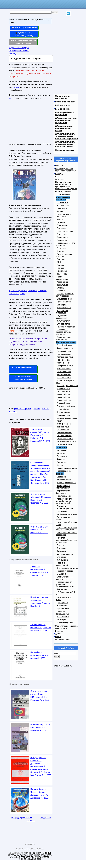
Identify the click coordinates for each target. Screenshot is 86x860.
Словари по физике (64, 150)
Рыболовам (62, 605)
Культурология (63, 321)
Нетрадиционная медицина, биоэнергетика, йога (65, 584)
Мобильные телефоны (67, 514)
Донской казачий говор (67, 418)
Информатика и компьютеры (63, 215)
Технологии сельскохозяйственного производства (66, 540)
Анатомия (61, 248)
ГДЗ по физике (62, 105)
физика (37, 409)
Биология (61, 222)
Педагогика (62, 240)
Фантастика (62, 589)
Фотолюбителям (64, 480)
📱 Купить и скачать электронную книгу (24, 34)
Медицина (61, 574)
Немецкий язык (64, 354)
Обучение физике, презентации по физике (64, 128)
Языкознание (63, 430)
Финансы (61, 459)
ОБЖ (59, 262)
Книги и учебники (63, 191)
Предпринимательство (67, 468)
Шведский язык (64, 412)
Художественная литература (64, 255)
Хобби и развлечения (66, 483)
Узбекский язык (64, 375)
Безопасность (63, 616)
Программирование (66, 571)
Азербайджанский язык (67, 386)
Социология (62, 237)
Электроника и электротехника (63, 487)
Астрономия (62, 282)
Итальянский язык (65, 357)
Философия (62, 274)
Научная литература (66, 327)
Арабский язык (63, 389)
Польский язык (63, 403)
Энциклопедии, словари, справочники (66, 627)
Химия (60, 219)
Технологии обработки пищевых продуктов (66, 529)
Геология (61, 545)
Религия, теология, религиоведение (65, 295)
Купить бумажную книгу (23, 367)
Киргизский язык (64, 436)
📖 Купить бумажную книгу (24, 28)
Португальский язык (66, 406)
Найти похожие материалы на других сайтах (23, 41)
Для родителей (63, 324)
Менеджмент (63, 450)
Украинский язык (64, 363)
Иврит (59, 421)
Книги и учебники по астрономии (65, 113)
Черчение (61, 268)
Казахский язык (64, 394)
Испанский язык (64, 351)
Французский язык (65, 348)
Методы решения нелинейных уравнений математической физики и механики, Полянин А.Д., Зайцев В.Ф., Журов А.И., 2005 (40, 766)
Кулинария (61, 619)
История (60, 265)
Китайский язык (64, 424)
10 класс (13, 411)
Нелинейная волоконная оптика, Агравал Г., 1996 (39, 655)
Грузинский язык (64, 433)
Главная (59, 166)
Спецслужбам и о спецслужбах (64, 578)
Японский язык (63, 415)
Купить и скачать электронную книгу (23, 377)
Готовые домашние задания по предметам (65, 170)
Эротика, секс (63, 608)
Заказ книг (61, 548)
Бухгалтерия (62, 462)
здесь (16, 87)
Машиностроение (65, 554)
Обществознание (64, 299)
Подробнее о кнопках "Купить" (28, 59)
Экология (61, 291)
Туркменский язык (65, 439)
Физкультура (62, 285)
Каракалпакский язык (66, 441)
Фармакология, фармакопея (63, 492)
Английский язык (64, 345)
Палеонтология (64, 302)
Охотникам (62, 511)
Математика (62, 202)
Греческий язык (64, 397)
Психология (62, 271)
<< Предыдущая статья (21, 817)
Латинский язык (64, 360)
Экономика (62, 456)
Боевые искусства (65, 622)
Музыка (60, 288)
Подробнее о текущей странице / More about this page (19, 51)
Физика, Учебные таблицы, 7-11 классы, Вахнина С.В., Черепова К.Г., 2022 (40, 498)
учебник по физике (22, 409)
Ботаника (61, 251)
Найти (58, 637)
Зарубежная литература (62, 312)
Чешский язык (63, 409)
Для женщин (62, 557)
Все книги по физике (65, 102)
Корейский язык (64, 378)
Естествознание (64, 308)
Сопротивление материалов (63, 97)
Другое (58, 634)
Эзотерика (61, 477)
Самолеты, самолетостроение (64, 507)
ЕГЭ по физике (62, 109)
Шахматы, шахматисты (67, 568)
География (62, 305)
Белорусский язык (65, 366)
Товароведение (64, 471)
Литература (62, 208)
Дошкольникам (63, 194)
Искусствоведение (65, 231)
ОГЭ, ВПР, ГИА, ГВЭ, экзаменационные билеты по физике (65, 144)
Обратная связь (62, 639)
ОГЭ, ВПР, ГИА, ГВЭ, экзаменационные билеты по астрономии (66, 136)
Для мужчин (62, 603)
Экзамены (59, 179)
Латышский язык (64, 400)
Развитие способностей (62, 564)
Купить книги (62, 560)
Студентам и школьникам (62, 317)
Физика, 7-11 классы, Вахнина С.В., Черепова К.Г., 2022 (40, 530)
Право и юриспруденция (63, 278)
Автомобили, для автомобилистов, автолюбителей (64, 501)
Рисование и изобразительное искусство (63, 332)
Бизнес (60, 465)
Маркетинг (61, 453)
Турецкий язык (63, 391)
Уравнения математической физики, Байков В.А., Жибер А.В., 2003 (39, 570)
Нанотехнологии (64, 496)
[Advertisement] (30, 122)
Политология (63, 225)
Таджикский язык (64, 444)
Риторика (61, 259)
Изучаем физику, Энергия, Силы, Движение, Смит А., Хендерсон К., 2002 (39, 793)
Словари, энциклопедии (62, 612)
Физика (60, 211)
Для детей (61, 228)
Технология (62, 234)
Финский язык (63, 427)
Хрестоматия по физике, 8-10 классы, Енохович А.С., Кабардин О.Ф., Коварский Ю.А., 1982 (40, 435)
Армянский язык (64, 369)
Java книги (61, 551)
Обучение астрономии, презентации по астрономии (66, 120)
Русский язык (63, 205)
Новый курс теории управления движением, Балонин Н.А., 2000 (40, 601)
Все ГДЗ (59, 174)
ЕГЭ (57, 176)
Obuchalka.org (17, 853)
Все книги (59, 631)
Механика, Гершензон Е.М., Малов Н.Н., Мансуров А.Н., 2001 (40, 727)
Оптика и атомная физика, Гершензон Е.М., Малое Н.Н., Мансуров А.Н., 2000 (39, 695)
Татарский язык (64, 372)
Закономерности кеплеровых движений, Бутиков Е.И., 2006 (40, 628)
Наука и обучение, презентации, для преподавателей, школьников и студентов (66, 185)
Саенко (45, 409)
